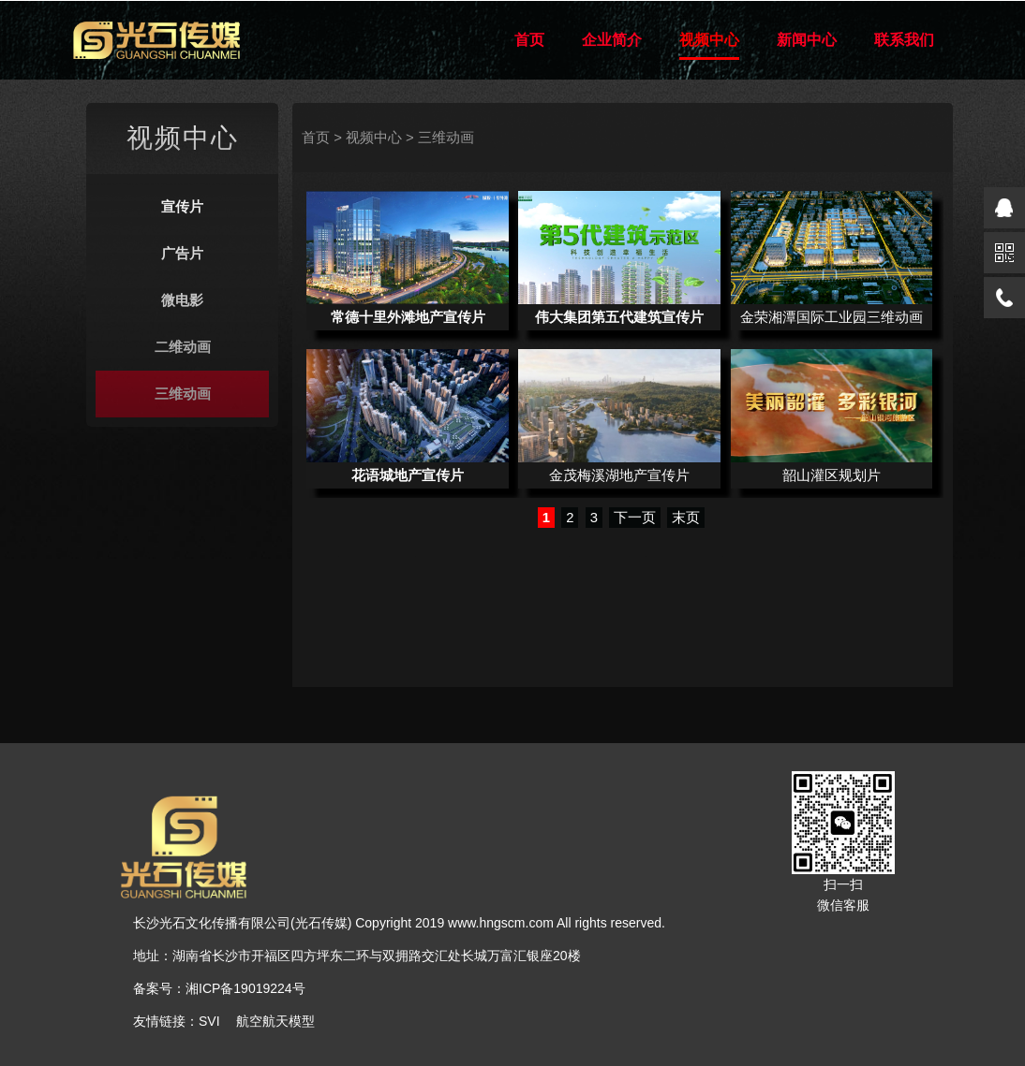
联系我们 (904, 40)
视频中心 (709, 40)
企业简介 (612, 40)
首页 (529, 40)
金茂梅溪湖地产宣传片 (619, 475)
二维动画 (183, 347)
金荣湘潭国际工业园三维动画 (831, 317)
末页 (686, 517)
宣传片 (182, 206)
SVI (209, 1021)
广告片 (182, 253)
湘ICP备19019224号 (245, 988)
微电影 (182, 300)
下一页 (635, 517)
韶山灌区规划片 (831, 475)
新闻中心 (807, 40)
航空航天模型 (275, 1021)
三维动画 (183, 394)
